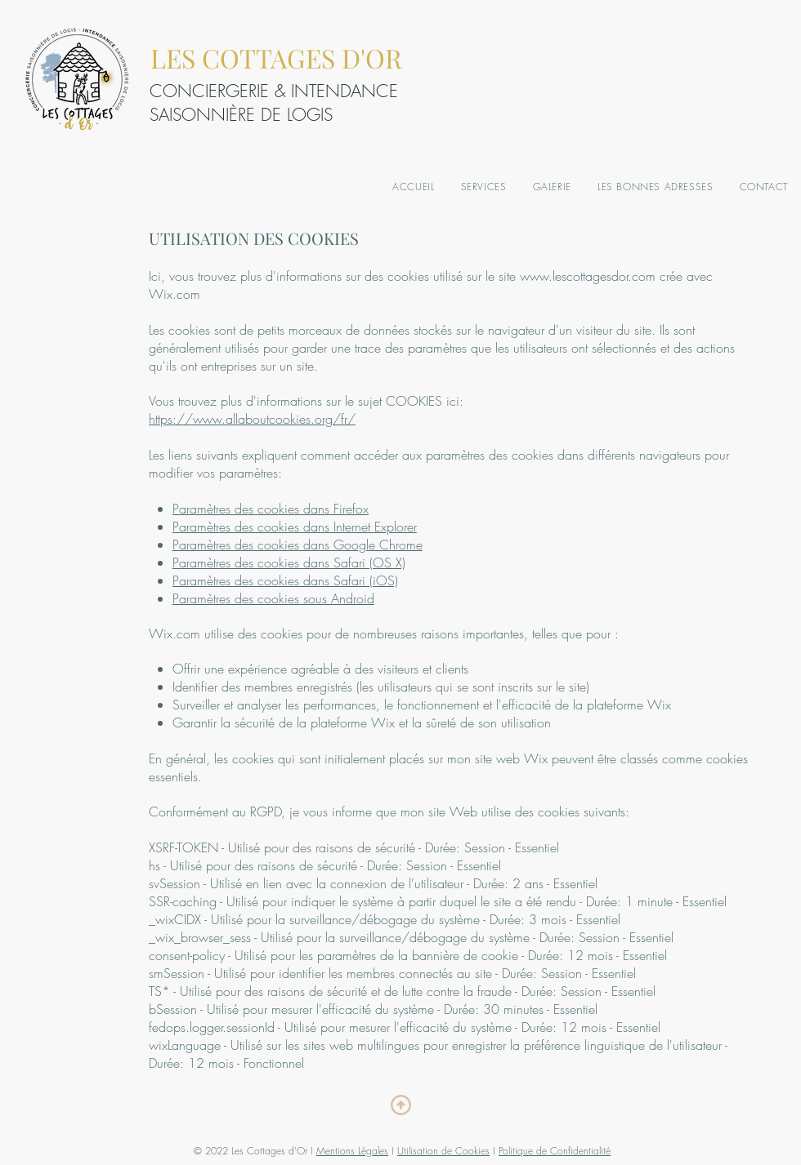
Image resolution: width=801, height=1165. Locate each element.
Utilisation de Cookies (443, 1151)
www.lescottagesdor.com (588, 276)
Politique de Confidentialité (555, 1151)
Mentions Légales (352, 1151)
